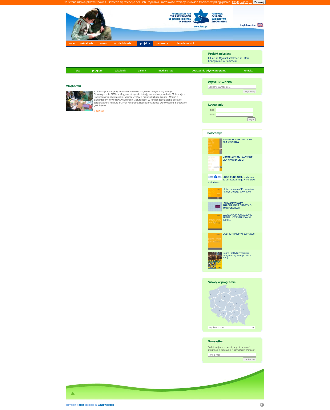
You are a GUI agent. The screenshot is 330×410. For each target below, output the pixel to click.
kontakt (248, 70)
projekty (145, 43)
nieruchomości (185, 43)
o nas (103, 43)
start (79, 70)
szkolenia (121, 70)
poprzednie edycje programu (209, 70)
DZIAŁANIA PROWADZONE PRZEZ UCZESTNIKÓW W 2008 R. (237, 217)
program (97, 70)
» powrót (99, 111)
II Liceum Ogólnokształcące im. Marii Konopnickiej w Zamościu (228, 60)
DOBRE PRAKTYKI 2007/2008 (239, 234)
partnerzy (162, 43)
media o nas (166, 70)
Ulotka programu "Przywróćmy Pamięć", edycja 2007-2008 (238, 190)
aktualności (87, 43)
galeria (142, 70)
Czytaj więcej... (241, 2)
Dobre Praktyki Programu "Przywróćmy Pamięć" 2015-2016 (237, 255)
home (71, 43)
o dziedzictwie (123, 43)
